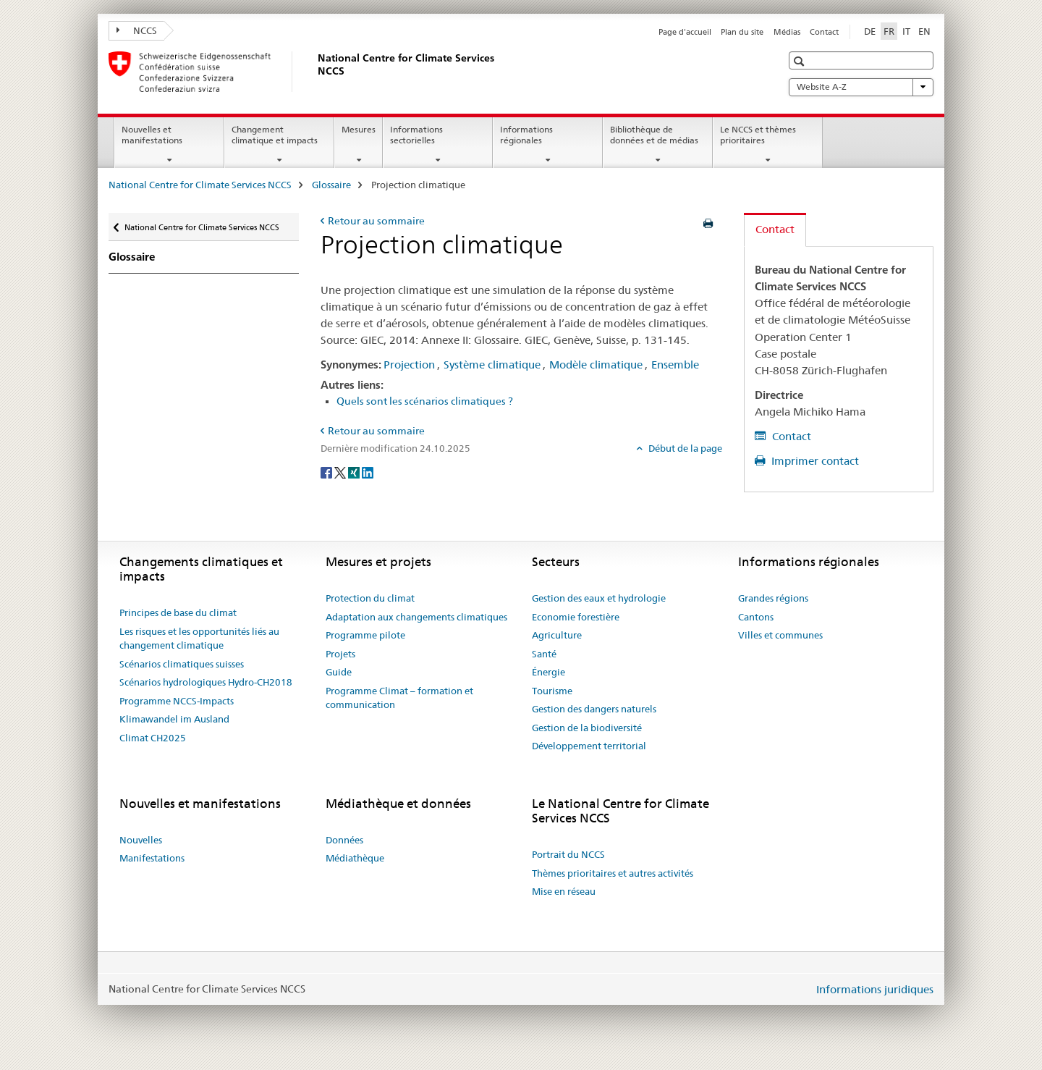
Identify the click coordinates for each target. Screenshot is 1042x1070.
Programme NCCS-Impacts (176, 701)
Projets (340, 654)
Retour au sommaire (376, 221)
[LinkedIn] (367, 472)
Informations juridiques (874, 989)
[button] (800, 61)
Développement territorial (589, 745)
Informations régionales (526, 135)
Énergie (548, 672)
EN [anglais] (924, 31)
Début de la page (684, 448)
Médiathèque (355, 858)
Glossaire (331, 184)
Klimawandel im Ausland (174, 719)
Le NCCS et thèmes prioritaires (758, 135)
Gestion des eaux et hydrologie (599, 598)
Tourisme (552, 690)
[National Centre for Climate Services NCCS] (315, 71)
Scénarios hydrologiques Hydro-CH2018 (205, 682)
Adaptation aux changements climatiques (416, 617)
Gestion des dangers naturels (594, 709)
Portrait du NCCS (568, 854)
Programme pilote (365, 635)
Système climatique (492, 364)
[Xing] (355, 472)
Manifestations (152, 858)
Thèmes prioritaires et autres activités (612, 873)
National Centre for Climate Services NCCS (200, 184)
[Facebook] (327, 472)
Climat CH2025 (152, 737)
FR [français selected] (889, 31)
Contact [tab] (775, 229)
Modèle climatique (596, 364)
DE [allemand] (870, 31)
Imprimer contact (813, 461)
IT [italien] (906, 31)
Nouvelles (140, 840)
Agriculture (557, 635)
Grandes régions (773, 598)
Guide (339, 672)
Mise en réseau (564, 891)
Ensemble (675, 364)
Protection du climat (370, 598)
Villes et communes (780, 635)
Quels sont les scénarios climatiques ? (424, 401)
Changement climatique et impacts (275, 135)
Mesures (359, 129)
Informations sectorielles (416, 135)
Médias (787, 32)
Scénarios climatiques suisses (181, 664)
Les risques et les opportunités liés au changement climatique (199, 638)
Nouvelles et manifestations (152, 135)
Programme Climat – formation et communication (399, 698)
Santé (544, 654)
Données (344, 840)
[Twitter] (341, 472)
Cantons (756, 617)
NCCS (137, 30)
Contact (824, 32)
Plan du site (742, 32)
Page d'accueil (684, 32)
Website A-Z (861, 87)
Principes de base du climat (178, 612)
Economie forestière (575, 617)
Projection (409, 364)
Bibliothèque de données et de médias (654, 135)
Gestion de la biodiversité (587, 727)
